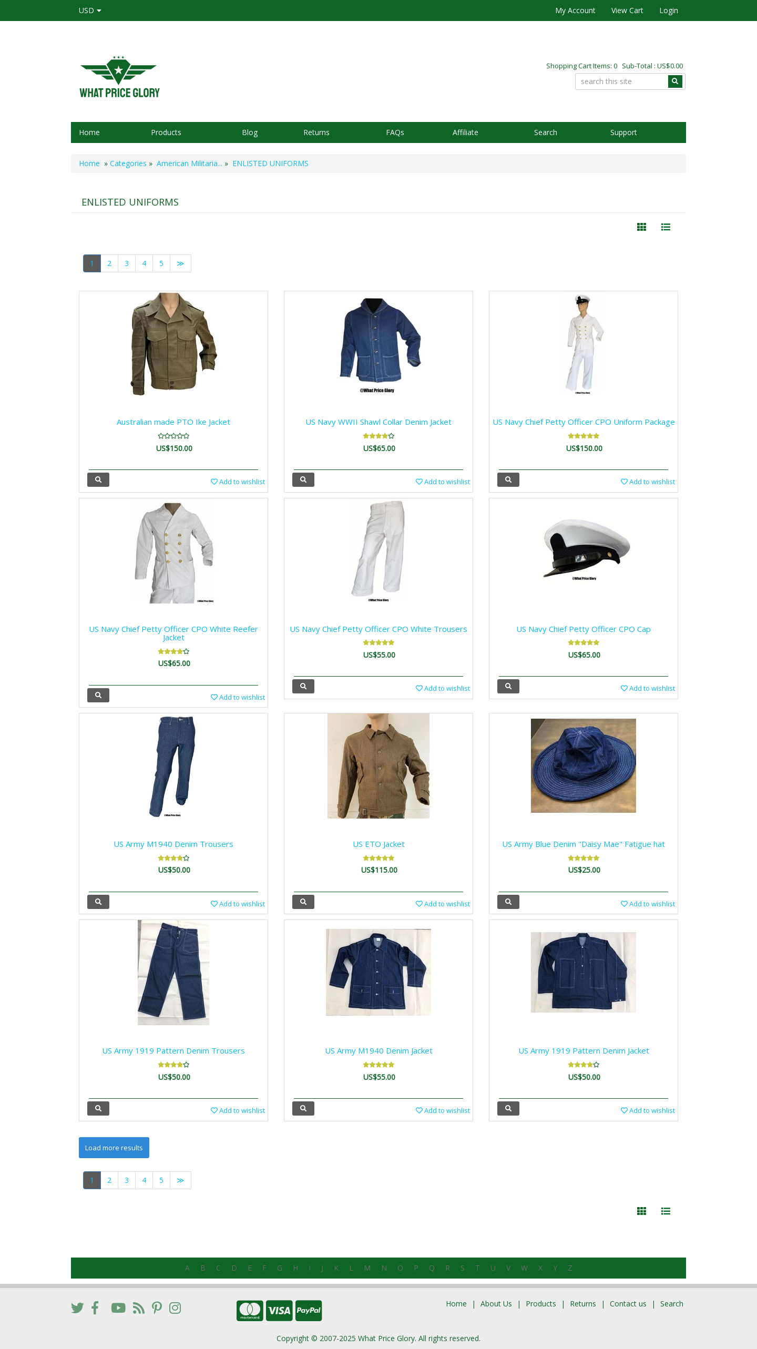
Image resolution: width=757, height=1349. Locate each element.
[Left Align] (641, 227)
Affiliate (465, 132)
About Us (496, 1304)
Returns (316, 132)
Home (89, 132)
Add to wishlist (238, 481)
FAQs (395, 132)
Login (668, 10)
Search (545, 132)
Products (166, 132)
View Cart (627, 10)
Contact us (628, 1304)
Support (623, 132)
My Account (575, 10)
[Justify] (665, 227)
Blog (250, 132)
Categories (128, 163)
